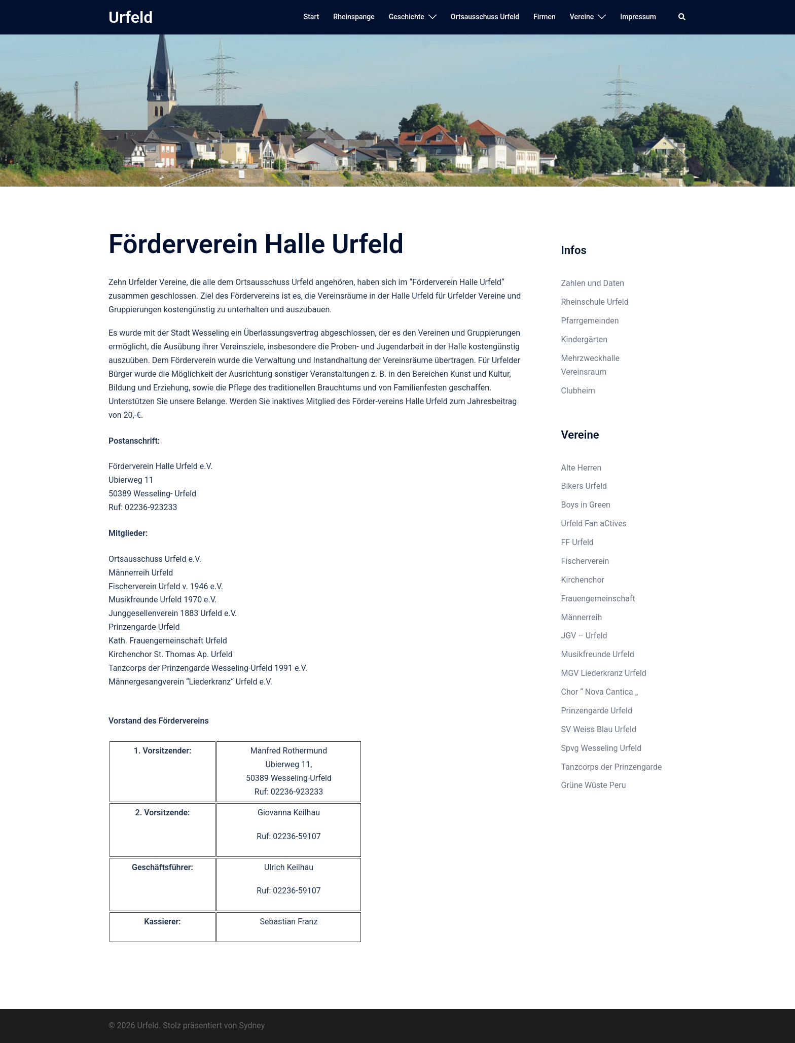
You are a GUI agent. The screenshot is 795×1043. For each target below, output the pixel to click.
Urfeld (131, 17)
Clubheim (578, 390)
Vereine (582, 17)
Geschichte (406, 17)
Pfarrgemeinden (590, 321)
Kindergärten (584, 339)
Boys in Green (585, 505)
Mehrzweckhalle (590, 358)
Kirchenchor (582, 580)
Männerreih (581, 617)
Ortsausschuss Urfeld (485, 17)
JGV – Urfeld (584, 635)
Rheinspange (353, 17)
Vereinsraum (584, 372)
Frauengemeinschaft (598, 598)
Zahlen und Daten (593, 283)
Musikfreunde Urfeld (597, 654)
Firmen (544, 17)
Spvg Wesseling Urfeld (601, 748)
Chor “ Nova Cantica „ (599, 692)
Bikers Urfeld (584, 486)
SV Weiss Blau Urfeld (599, 729)
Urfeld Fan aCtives (594, 523)
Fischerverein (585, 561)
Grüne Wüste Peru (593, 785)
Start (311, 17)
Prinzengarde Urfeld (597, 710)
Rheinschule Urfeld (595, 302)
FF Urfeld (577, 542)
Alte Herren (581, 468)
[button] (682, 17)
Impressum (638, 17)
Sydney (252, 1025)
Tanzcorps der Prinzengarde (611, 767)
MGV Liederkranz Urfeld (603, 673)
